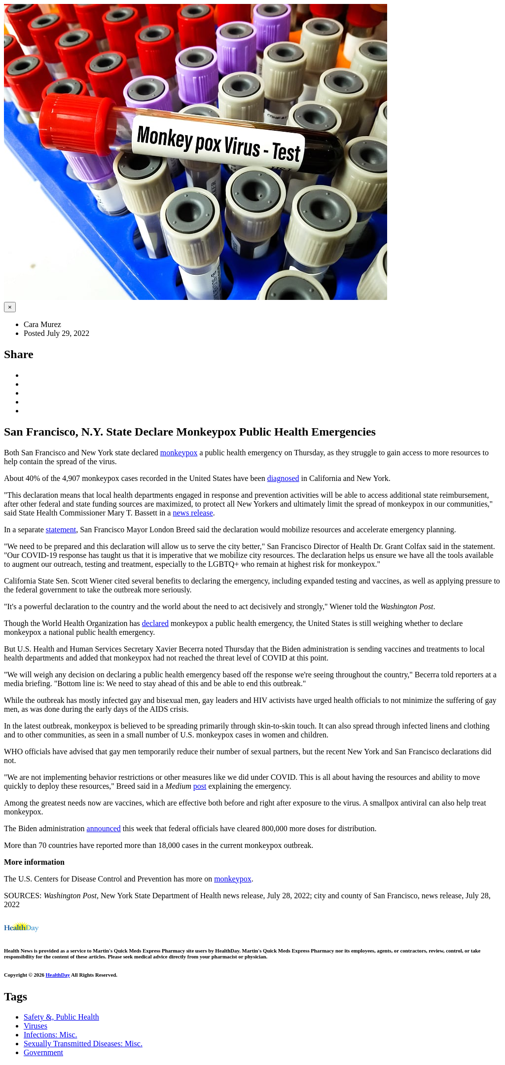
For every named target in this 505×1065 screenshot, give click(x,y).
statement (61, 529)
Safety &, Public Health (61, 1017)
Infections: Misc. (50, 1034)
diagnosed (283, 478)
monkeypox (179, 452)
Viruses (35, 1026)
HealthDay (58, 975)
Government (43, 1052)
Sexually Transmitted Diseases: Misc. (83, 1043)
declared (155, 623)
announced (104, 828)
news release (193, 513)
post (200, 786)
